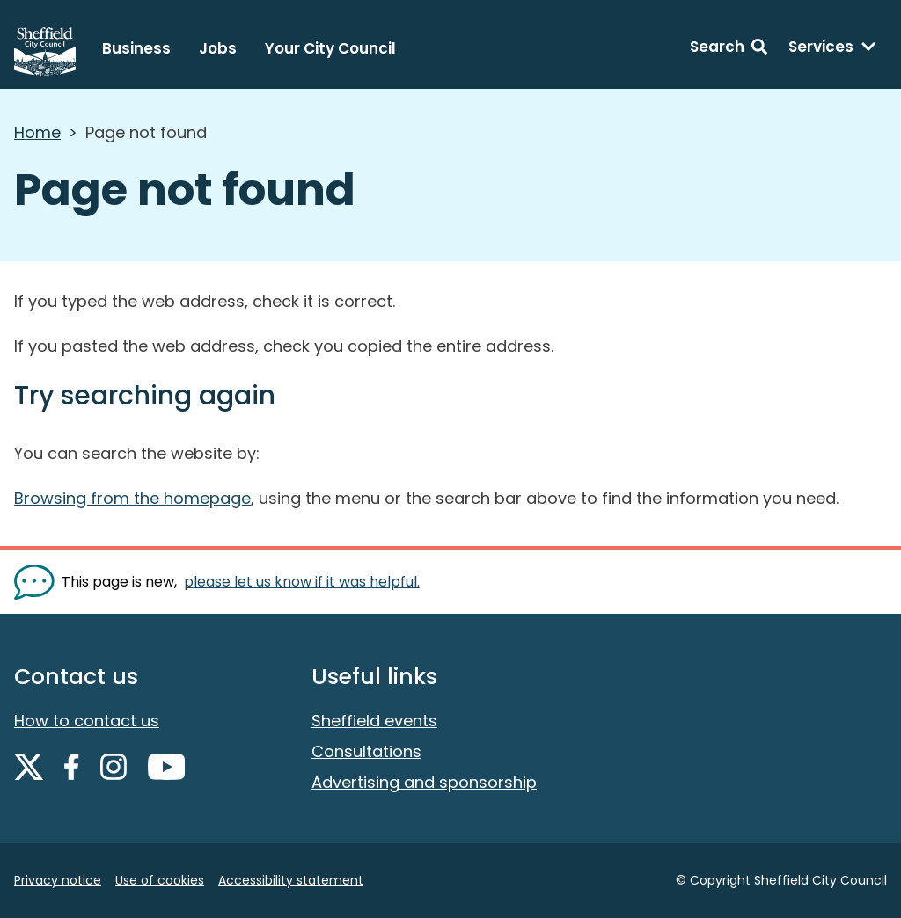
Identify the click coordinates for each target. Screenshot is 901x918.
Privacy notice (57, 880)
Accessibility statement (290, 880)
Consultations (366, 751)
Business (136, 48)
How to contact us (86, 721)
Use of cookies (159, 880)
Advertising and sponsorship (424, 782)
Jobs (218, 48)
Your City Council (330, 48)
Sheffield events (374, 721)
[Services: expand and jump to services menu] (832, 49)
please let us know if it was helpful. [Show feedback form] (302, 582)
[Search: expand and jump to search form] (728, 49)
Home (37, 132)
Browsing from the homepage (132, 498)
